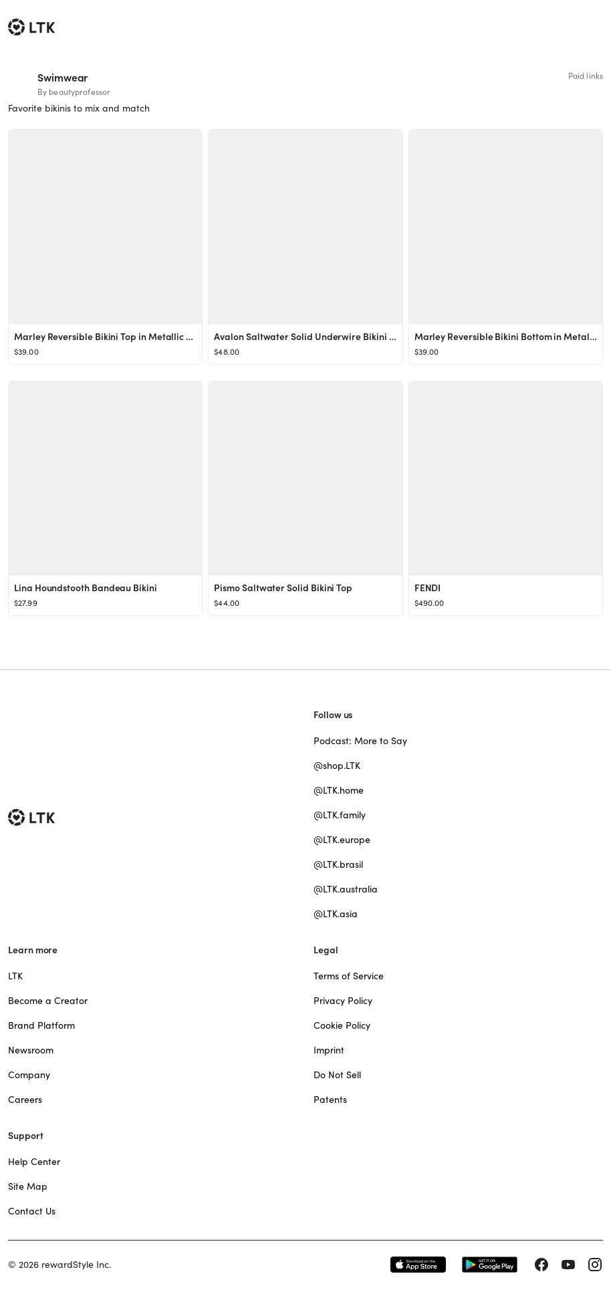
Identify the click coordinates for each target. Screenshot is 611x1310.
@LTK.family (340, 815)
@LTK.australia (346, 889)
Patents (330, 1100)
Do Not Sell (337, 1075)
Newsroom (30, 1050)
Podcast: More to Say (360, 741)
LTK (15, 976)
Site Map (27, 1186)
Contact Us (31, 1211)
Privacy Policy (343, 1001)
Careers (25, 1100)
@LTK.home (339, 790)
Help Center (34, 1162)
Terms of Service (349, 976)
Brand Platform (41, 1025)
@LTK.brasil (338, 864)
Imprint (329, 1050)
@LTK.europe (342, 840)
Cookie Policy (342, 1025)
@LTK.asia (336, 914)
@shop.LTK (337, 766)
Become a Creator (48, 1001)
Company (29, 1075)
